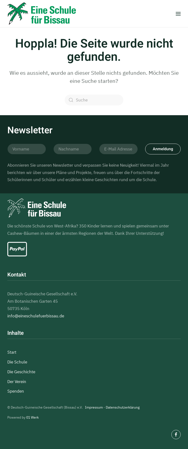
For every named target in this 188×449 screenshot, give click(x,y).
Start (11, 352)
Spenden (15, 391)
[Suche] (94, 100)
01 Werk (32, 417)
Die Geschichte (21, 371)
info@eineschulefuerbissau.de (35, 316)
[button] (178, 14)
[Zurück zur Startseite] (41, 13)
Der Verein (16, 381)
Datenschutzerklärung (123, 407)
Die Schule (17, 362)
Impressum (94, 407)
